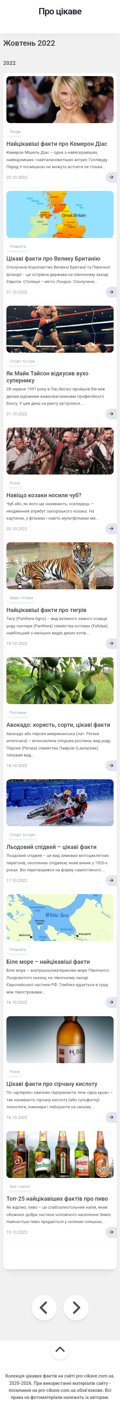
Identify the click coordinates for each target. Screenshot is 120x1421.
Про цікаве (59, 11)
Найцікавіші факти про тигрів (46, 610)
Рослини (18, 712)
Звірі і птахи (21, 597)
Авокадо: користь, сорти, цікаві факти (58, 724)
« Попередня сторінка (44, 1308)
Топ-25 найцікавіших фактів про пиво (57, 1198)
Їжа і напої (20, 1186)
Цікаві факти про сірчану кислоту (51, 1083)
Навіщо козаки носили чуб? (43, 495)
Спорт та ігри (22, 361)
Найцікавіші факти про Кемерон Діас (56, 143)
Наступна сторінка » (76, 1308)
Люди (15, 131)
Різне (15, 483)
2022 (9, 63)
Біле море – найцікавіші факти (48, 961)
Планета (18, 246)
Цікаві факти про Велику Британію (53, 258)
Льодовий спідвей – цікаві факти (51, 847)
